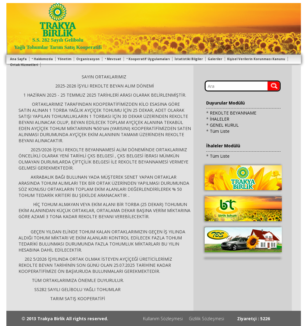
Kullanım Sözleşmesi (163, 318)
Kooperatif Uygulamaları (148, 59)
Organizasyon (88, 59)
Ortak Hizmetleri (24, 65)
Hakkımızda (42, 59)
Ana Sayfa (18, 59)
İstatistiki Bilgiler (189, 59)
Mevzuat (112, 59)
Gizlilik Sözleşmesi (206, 318)
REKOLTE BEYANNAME (233, 113)
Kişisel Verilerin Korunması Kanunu (256, 59)
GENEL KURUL (224, 125)
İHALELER (219, 119)
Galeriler (215, 59)
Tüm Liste (220, 131)
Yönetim (64, 59)
